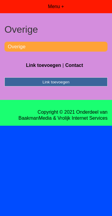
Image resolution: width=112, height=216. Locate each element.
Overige (17, 47)
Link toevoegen (43, 65)
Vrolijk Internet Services (83, 118)
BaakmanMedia (35, 118)
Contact (74, 65)
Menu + (56, 6)
